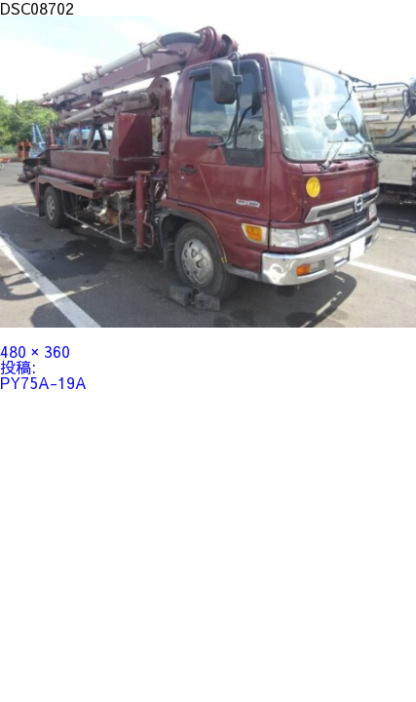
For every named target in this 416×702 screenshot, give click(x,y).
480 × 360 (35, 351)
